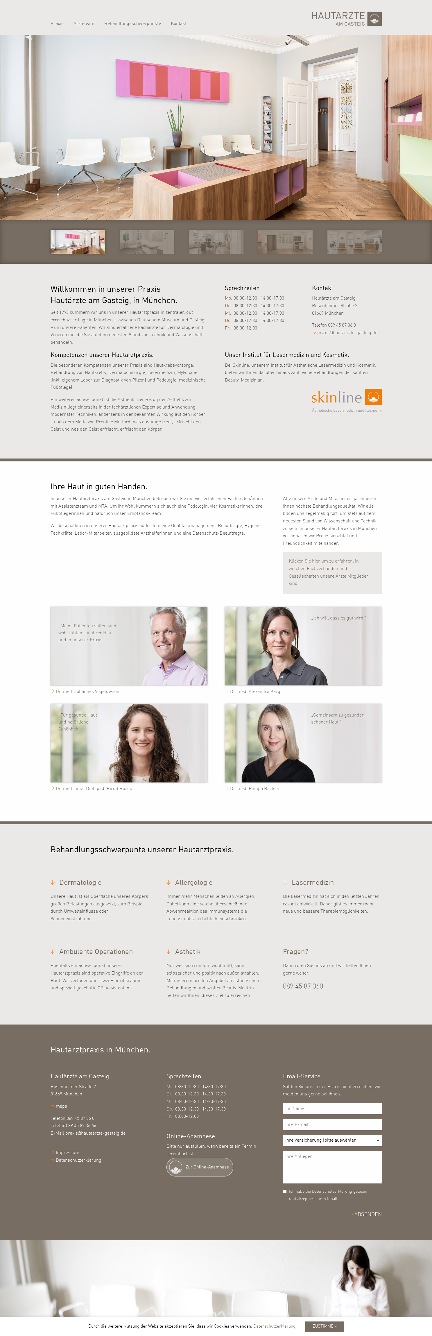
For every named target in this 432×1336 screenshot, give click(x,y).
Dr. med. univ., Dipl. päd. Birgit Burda (94, 789)
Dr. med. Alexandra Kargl (256, 692)
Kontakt (179, 24)
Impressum (67, 1153)
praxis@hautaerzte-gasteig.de (347, 333)
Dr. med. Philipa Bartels (254, 789)
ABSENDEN (368, 1214)
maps (61, 1106)
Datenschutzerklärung (78, 1160)
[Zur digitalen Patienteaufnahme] (215, 1167)
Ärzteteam (84, 24)
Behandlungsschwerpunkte (132, 24)
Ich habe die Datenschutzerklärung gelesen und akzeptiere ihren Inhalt (328, 1195)
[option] (216, 125)
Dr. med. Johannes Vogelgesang (88, 692)
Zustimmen (325, 1326)
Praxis (57, 24)
